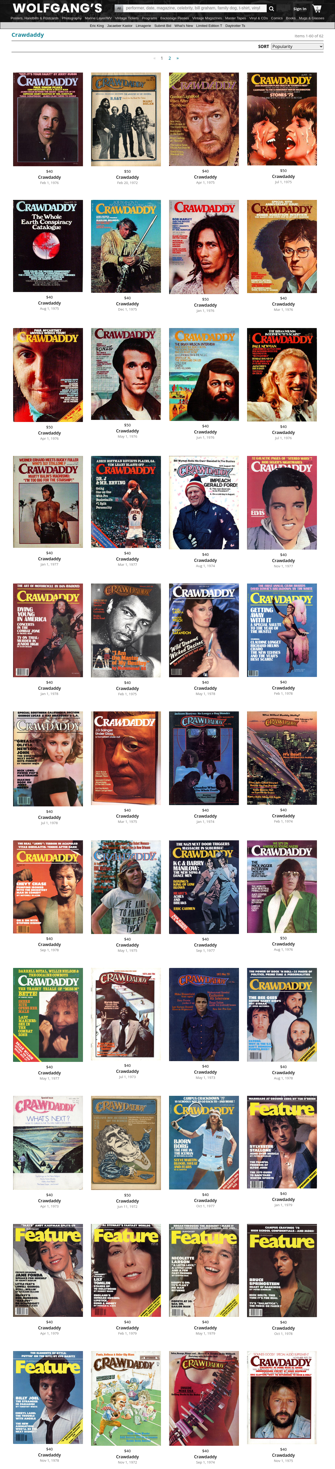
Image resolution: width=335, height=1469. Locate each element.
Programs (149, 18)
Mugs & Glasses (311, 18)
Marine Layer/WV (98, 18)
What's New (184, 26)
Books (291, 18)
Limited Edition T (209, 26)
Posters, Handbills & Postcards (35, 18)
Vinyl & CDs (258, 18)
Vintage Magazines (207, 18)
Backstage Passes (174, 18)
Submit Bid (162, 26)
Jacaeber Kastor (119, 26)
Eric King (97, 26)
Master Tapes (235, 18)
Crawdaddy (28, 34)
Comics (277, 18)
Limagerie (143, 26)
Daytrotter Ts (235, 26)
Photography (72, 18)
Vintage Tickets (127, 18)
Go (271, 8)
